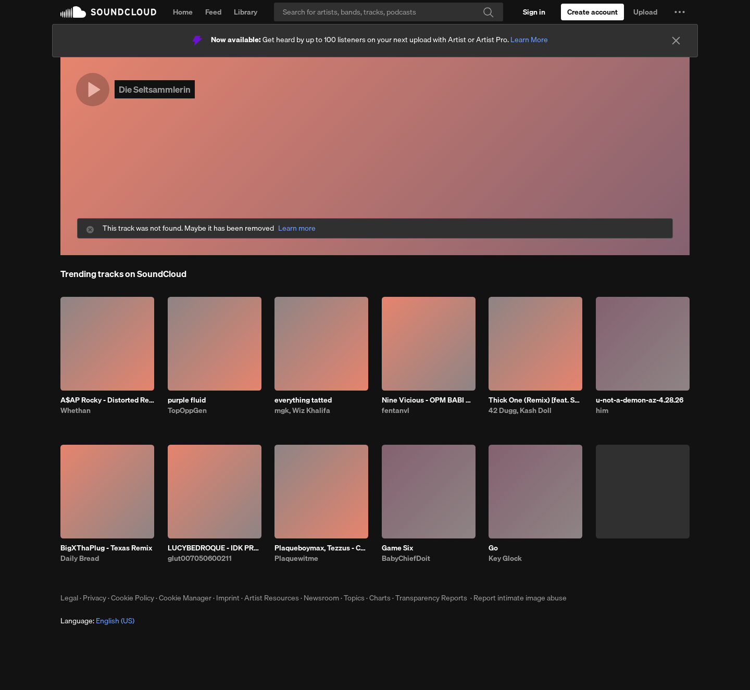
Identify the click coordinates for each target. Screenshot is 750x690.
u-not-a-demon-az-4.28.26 (639, 400)
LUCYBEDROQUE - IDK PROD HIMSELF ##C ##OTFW (214, 548)
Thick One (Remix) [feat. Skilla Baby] (535, 400)
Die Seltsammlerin (155, 89)
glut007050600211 (200, 558)
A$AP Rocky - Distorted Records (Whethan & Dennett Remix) (107, 400)
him (602, 410)
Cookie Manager (185, 598)
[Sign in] (534, 12)
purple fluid (187, 400)
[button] (680, 12)
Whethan (75, 410)
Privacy (94, 598)
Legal (69, 598)
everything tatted (303, 400)
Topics (354, 598)
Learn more (297, 228)
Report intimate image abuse (520, 598)
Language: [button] (97, 620)
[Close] (676, 40)
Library (245, 12)
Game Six (397, 548)
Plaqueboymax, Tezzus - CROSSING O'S (321, 548)
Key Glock (505, 558)
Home (183, 12)
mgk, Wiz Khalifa (302, 410)
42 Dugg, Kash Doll (520, 410)
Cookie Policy (132, 598)
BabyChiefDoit (406, 558)
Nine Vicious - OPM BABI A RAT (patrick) (429, 400)
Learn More (529, 39)
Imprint (228, 598)
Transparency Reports (431, 598)
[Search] (388, 12)
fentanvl (395, 410)
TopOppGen (187, 410)
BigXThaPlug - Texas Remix (106, 548)
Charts (380, 598)
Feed (213, 12)
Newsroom (321, 598)
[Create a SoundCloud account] (592, 12)
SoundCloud (108, 12)
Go (493, 548)
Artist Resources (271, 598)
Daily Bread (79, 558)
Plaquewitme (296, 558)
